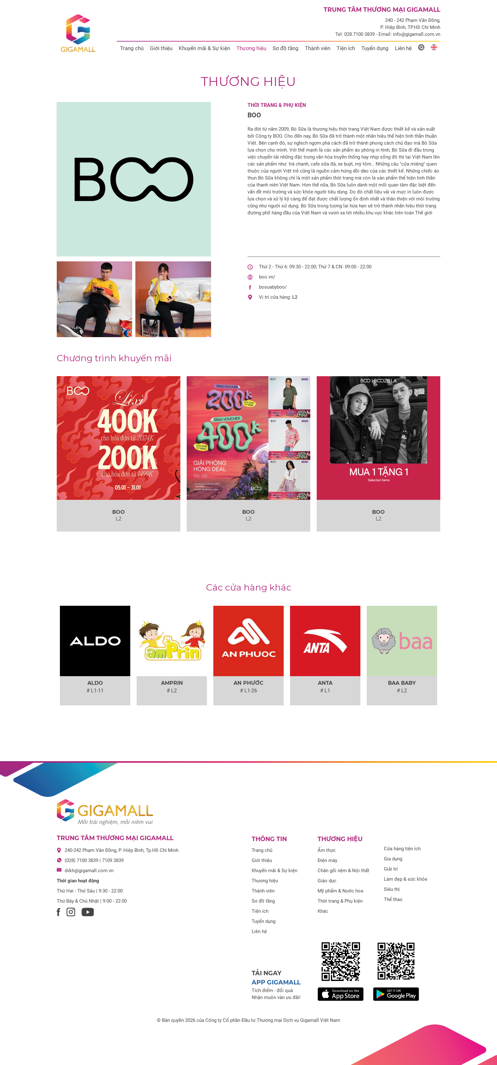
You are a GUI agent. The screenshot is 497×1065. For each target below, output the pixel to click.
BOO (254, 115)
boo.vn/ (267, 277)
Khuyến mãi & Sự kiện (204, 48)
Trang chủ (132, 48)
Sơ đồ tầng (286, 48)
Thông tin (269, 839)
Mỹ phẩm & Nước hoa (340, 891)
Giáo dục (327, 881)
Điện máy (327, 860)
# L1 (325, 691)
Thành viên (317, 48)
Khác (323, 911)
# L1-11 (95, 691)
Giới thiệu (161, 48)
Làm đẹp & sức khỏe (405, 879)
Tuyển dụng (375, 48)
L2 (295, 297)
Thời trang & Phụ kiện (277, 105)
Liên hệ (403, 48)
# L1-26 (248, 691)
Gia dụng (393, 859)
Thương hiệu (251, 48)
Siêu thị (392, 889)
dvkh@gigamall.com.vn (89, 870)
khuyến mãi (114, 358)
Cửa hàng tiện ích (402, 849)
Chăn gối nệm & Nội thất (343, 870)
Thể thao (393, 899)
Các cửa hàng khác (248, 587)
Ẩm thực (327, 850)
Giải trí (391, 869)
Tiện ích (346, 48)
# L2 (172, 691)
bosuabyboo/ (273, 287)
